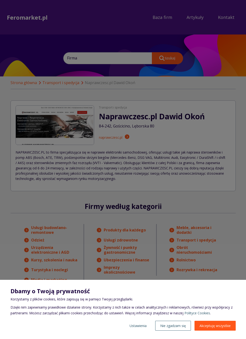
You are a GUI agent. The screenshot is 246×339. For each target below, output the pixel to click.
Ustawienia (138, 325)
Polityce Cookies (197, 313)
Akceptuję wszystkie (215, 325)
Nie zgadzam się (173, 325)
